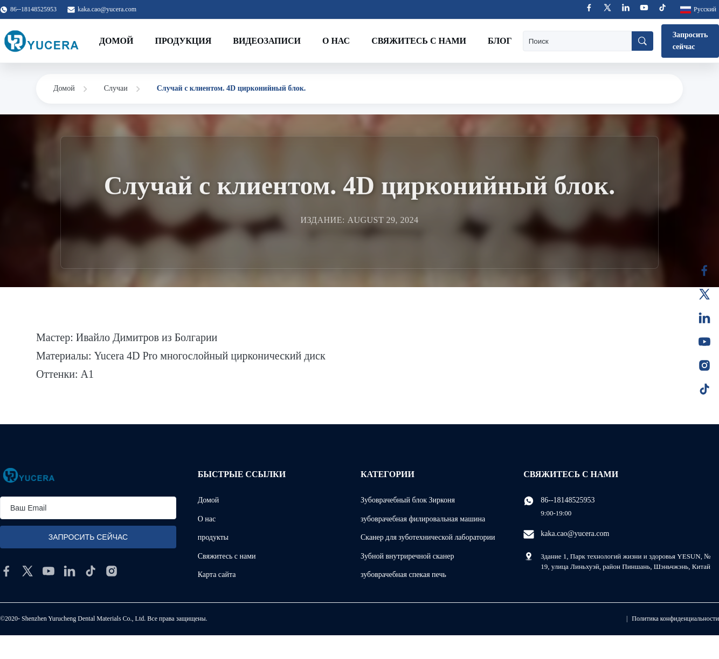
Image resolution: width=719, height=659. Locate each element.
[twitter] (27, 571)
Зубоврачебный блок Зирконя (408, 500)
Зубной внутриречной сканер (407, 556)
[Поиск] (642, 41)
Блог (500, 40)
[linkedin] (69, 571)
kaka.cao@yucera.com (107, 9)
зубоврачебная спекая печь (403, 574)
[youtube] (48, 571)
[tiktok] (90, 571)
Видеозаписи (267, 40)
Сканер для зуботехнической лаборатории (428, 537)
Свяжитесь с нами (418, 40)
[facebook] (6, 571)
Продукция (183, 40)
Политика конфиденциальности (675, 618)
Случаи (116, 88)
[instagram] (111, 571)
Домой (116, 40)
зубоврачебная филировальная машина (423, 519)
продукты (213, 537)
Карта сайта (217, 574)
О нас (336, 40)
